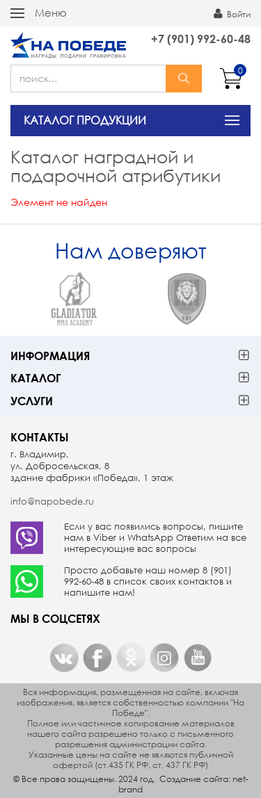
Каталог (35, 377)
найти (184, 78)
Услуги (31, 400)
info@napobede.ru (52, 501)
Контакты (39, 436)
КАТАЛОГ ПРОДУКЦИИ (85, 120)
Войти (232, 14)
